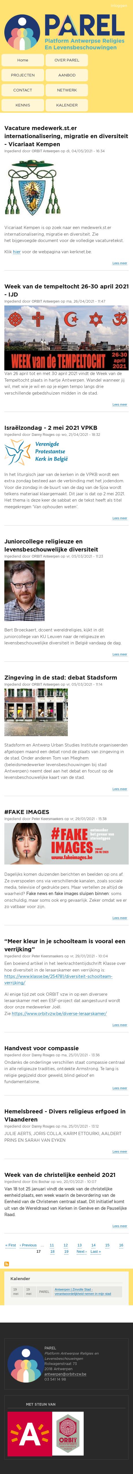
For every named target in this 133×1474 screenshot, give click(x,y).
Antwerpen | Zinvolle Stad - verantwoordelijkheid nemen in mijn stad (83, 1291)
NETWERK (67, 90)
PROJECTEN (23, 75)
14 (93, 1244)
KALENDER (67, 105)
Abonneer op (6, 1264)
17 (39, 1251)
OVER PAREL (67, 60)
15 (107, 1244)
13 (80, 1244)
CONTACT (22, 90)
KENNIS (23, 105)
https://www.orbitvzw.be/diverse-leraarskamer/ (59, 1013)
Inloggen (119, 5)
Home (22, 60)
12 (66, 1244)
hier (17, 252)
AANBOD (67, 75)
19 (66, 1251)
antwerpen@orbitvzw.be (65, 1374)
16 (121, 1244)
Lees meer (120, 263)
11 (52, 1244)
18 (52, 1251)
